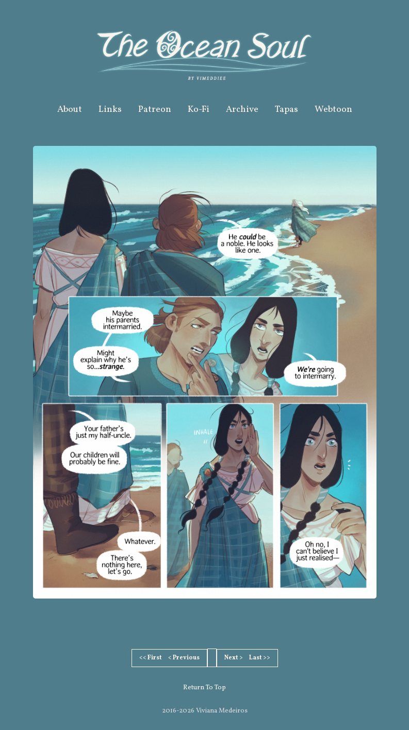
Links (110, 109)
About (69, 109)
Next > (233, 658)
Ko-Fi (198, 109)
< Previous (184, 658)
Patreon (154, 109)
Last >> (259, 658)
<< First (150, 658)
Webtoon (333, 109)
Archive (242, 109)
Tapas (286, 109)
